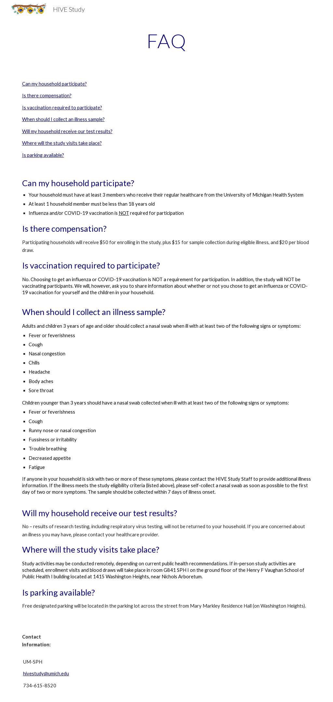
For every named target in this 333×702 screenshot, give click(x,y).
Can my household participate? (54, 84)
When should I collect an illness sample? (63, 119)
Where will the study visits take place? (62, 143)
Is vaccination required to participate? (62, 107)
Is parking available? (43, 155)
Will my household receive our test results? (67, 131)
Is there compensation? (47, 95)
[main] (167, 40)
